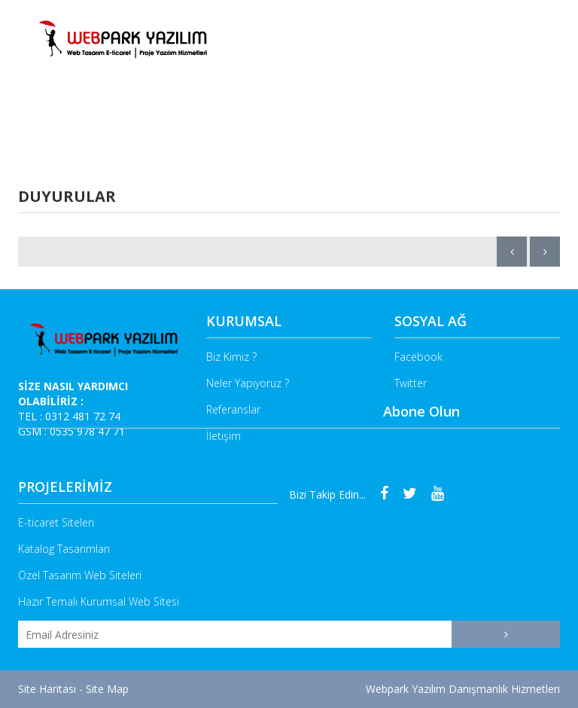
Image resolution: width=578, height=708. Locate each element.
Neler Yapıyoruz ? (223, 124)
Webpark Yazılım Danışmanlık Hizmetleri (463, 689)
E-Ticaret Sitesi (338, 124)
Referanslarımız (448, 124)
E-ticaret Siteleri (56, 522)
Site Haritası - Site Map (73, 689)
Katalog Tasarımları (64, 549)
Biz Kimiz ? (127, 124)
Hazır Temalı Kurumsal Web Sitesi (98, 601)
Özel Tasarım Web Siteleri (79, 575)
